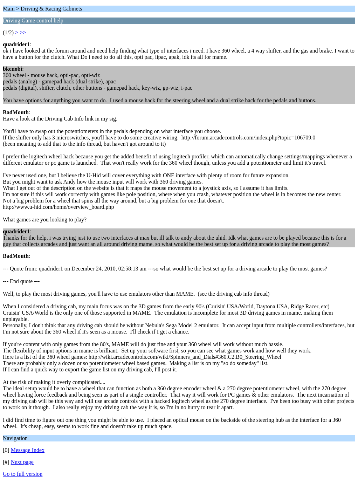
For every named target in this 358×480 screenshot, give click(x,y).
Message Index (27, 450)
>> (23, 32)
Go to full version (22, 474)
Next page (22, 462)
